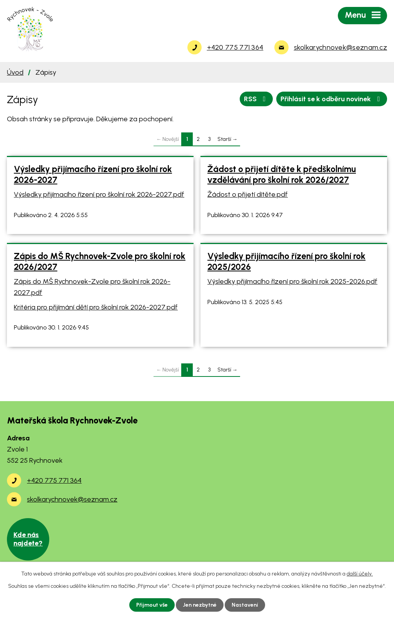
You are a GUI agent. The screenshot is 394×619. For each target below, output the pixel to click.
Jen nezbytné (200, 605)
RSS (256, 99)
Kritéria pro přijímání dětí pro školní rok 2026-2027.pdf (96, 307)
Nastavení (245, 605)
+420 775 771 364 (54, 480)
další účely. (360, 573)
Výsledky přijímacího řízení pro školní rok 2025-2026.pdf (292, 281)
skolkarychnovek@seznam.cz (72, 499)
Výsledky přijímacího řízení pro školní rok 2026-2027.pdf (99, 194)
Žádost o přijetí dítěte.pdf (247, 194)
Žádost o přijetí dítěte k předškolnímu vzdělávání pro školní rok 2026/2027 (281, 174)
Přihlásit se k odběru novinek (331, 99)
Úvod (15, 72)
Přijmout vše (152, 605)
